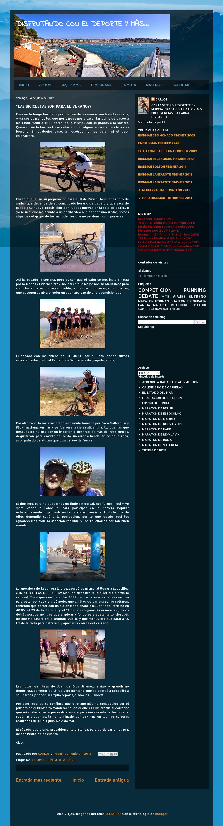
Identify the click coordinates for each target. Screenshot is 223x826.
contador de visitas (153, 262)
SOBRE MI (180, 85)
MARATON (145, 301)
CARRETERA (146, 309)
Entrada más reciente (39, 780)
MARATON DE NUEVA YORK (162, 424)
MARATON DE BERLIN (157, 408)
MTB (57, 760)
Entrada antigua (112, 780)
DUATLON (177, 301)
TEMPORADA (101, 85)
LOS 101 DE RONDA (155, 403)
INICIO (24, 85)
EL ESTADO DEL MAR (157, 392)
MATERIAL (154, 85)
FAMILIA (144, 305)
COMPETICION (42, 760)
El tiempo (144, 270)
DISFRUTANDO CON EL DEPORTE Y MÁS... (82, 24)
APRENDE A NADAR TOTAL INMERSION (170, 382)
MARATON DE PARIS (156, 429)
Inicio (78, 780)
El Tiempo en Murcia (153, 275)
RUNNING (69, 760)
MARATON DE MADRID (158, 419)
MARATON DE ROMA (157, 440)
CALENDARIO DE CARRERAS (162, 387)
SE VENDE (174, 309)
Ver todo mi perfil (151, 122)
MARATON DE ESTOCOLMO (162, 413)
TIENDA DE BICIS (154, 450)
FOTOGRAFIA (196, 301)
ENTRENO (197, 296)
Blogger (161, 814)
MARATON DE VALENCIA (160, 445)
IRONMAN (162, 301)
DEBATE (148, 296)
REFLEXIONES (180, 305)
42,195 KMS (71, 85)
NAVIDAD (161, 309)
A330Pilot (113, 814)
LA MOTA (129, 85)
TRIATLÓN (199, 305)
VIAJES (178, 296)
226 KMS (46, 85)
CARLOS (161, 99)
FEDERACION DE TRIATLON (162, 398)
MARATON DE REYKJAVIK (160, 434)
